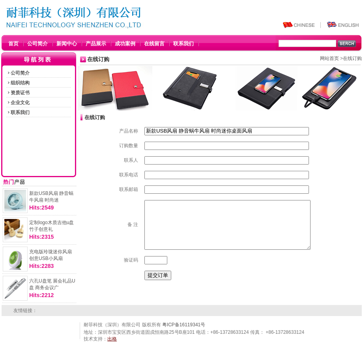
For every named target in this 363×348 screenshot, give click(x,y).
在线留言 (154, 44)
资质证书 (18, 92)
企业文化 (18, 102)
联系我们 (183, 44)
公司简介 (37, 44)
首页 (13, 44)
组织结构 (18, 83)
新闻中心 (66, 44)
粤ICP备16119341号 (183, 324)
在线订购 (352, 58)
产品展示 (96, 44)
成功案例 (125, 44)
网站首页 (329, 58)
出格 (112, 339)
